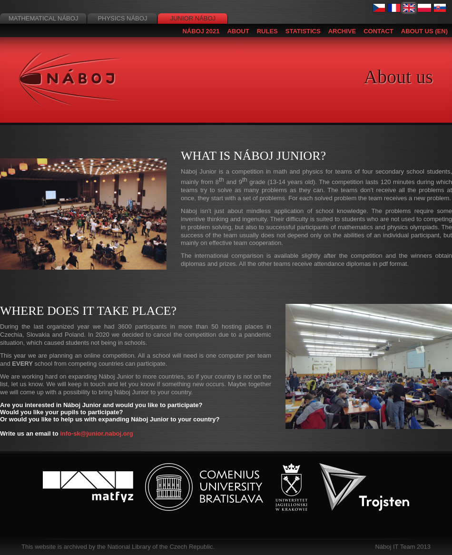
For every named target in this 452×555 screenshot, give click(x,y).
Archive (342, 31)
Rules (267, 31)
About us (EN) (424, 31)
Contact (378, 31)
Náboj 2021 (200, 31)
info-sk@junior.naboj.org (96, 433)
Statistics (303, 31)
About (238, 31)
